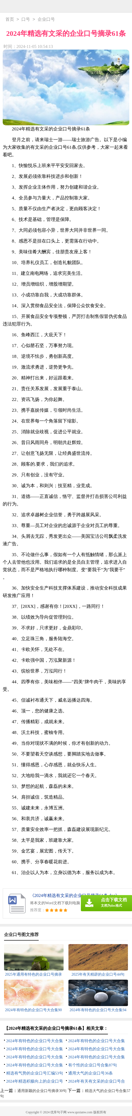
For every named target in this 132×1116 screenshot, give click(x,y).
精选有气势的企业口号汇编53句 (34, 1074)
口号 (25, 20)
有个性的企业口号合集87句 (92, 1065)
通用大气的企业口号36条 (90, 1074)
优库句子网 (58, 1113)
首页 (9, 20)
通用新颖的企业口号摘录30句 (42, 1091)
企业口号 (46, 20)
